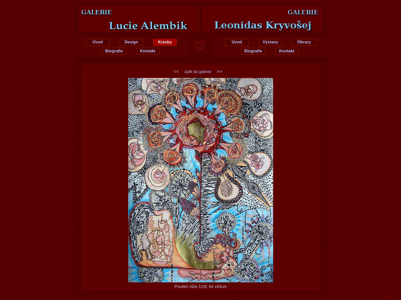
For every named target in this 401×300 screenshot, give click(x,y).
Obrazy (304, 42)
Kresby (165, 42)
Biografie (114, 51)
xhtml (387, 296)
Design (131, 42)
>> (219, 71)
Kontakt (147, 51)
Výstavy (270, 42)
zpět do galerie (197, 72)
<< (176, 71)
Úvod (98, 42)
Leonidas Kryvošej (270, 10)
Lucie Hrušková (131, 10)
